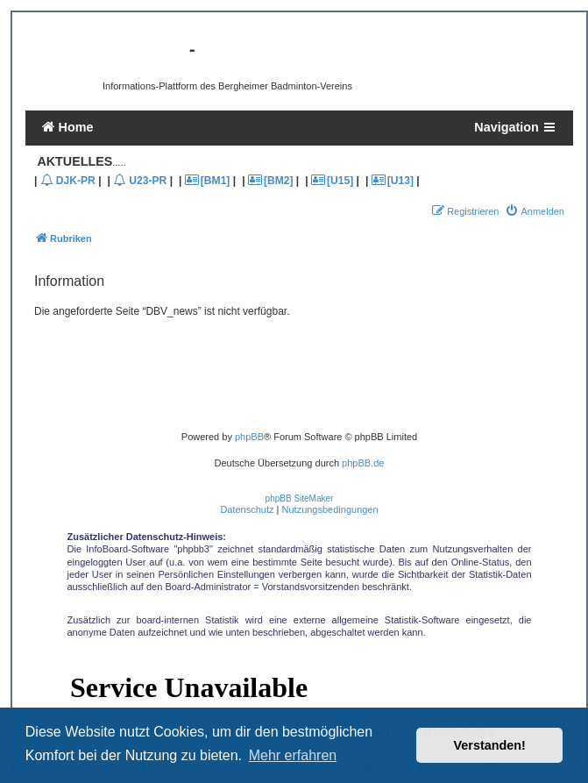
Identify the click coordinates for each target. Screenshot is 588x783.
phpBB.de (363, 463)
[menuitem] (534, 211)
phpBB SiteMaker (300, 498)
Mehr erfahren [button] (293, 755)
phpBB (249, 436)
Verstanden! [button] (490, 745)
